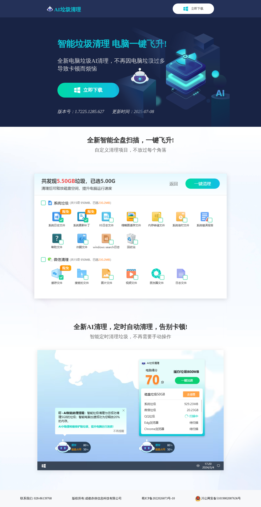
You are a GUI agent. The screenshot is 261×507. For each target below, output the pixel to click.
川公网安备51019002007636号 (218, 498)
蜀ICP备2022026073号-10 (158, 498)
